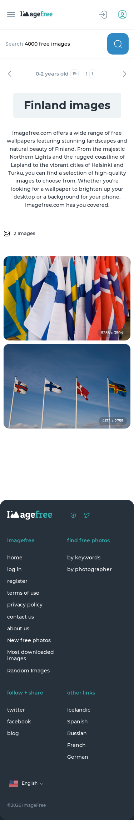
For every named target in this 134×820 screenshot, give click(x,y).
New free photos (29, 640)
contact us (20, 617)
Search (118, 44)
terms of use (23, 593)
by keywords (83, 557)
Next (124, 74)
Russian (77, 733)
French (76, 745)
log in (14, 569)
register (17, 581)
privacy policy (25, 604)
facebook (19, 721)
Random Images (28, 670)
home (15, 557)
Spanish (77, 721)
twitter (16, 710)
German (77, 757)
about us (18, 628)
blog (13, 733)
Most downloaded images (30, 655)
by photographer (89, 569)
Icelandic (78, 710)
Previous (9, 74)
